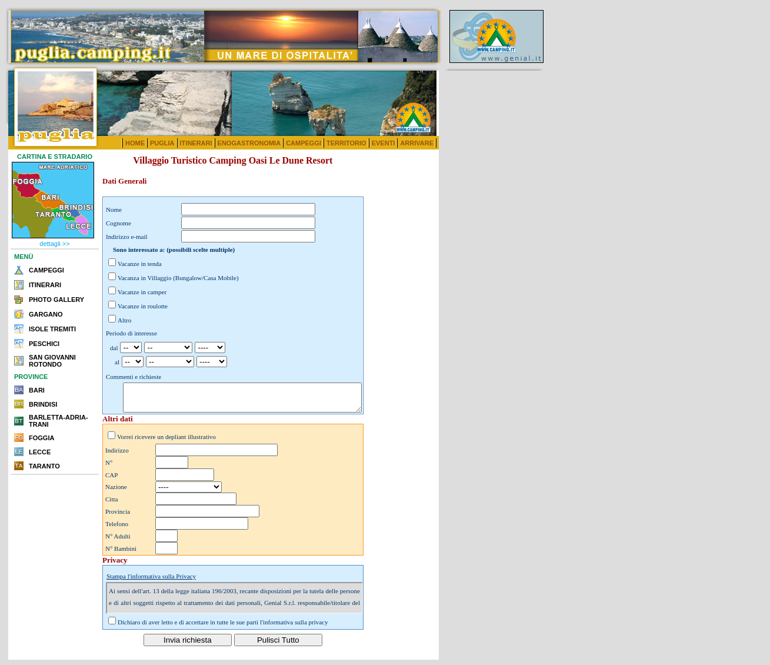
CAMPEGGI (303, 143)
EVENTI (383, 143)
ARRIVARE (417, 143)
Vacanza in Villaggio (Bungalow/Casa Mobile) (178, 277)
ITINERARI (196, 143)
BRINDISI (43, 404)
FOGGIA (41, 437)
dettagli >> (54, 243)
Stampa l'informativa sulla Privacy (151, 581)
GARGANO (45, 314)
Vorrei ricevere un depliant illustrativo (166, 441)
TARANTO (44, 466)
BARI (37, 390)
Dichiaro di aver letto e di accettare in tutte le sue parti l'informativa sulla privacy (223, 627)
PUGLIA (162, 143)
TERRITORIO (346, 143)
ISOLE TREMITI (52, 328)
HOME (135, 143)
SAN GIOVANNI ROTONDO (52, 361)
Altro (124, 320)
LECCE (40, 451)
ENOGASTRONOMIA (249, 143)
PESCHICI (44, 343)
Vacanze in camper (142, 291)
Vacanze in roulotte (143, 306)
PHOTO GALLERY (56, 299)
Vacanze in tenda (140, 263)
